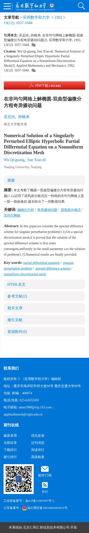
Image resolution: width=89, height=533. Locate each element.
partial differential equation (41, 263)
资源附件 (17, 332)
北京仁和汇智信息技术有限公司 (46, 527)
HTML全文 (16, 284)
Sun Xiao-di (36, 160)
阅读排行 (37, 450)
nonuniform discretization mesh (25, 274)
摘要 (11, 180)
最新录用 (10, 435)
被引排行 (10, 457)
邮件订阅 (45, 475)
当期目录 (10, 443)
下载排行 (10, 450)
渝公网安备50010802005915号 (44, 508)
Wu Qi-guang (14, 160)
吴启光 (9, 117)
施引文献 (15, 320)
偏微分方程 (25, 210)
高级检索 (37, 457)
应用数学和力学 (36, 17)
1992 (58, 17)
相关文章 (15, 308)
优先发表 (37, 435)
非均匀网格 (12, 215)
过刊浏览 (37, 443)
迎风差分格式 (71, 210)
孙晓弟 (23, 117)
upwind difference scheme (52, 268)
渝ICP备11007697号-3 (39, 500)
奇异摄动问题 (47, 210)
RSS (45, 492)
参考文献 (17, 296)
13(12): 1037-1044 (18, 23)
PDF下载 (48, 85)
